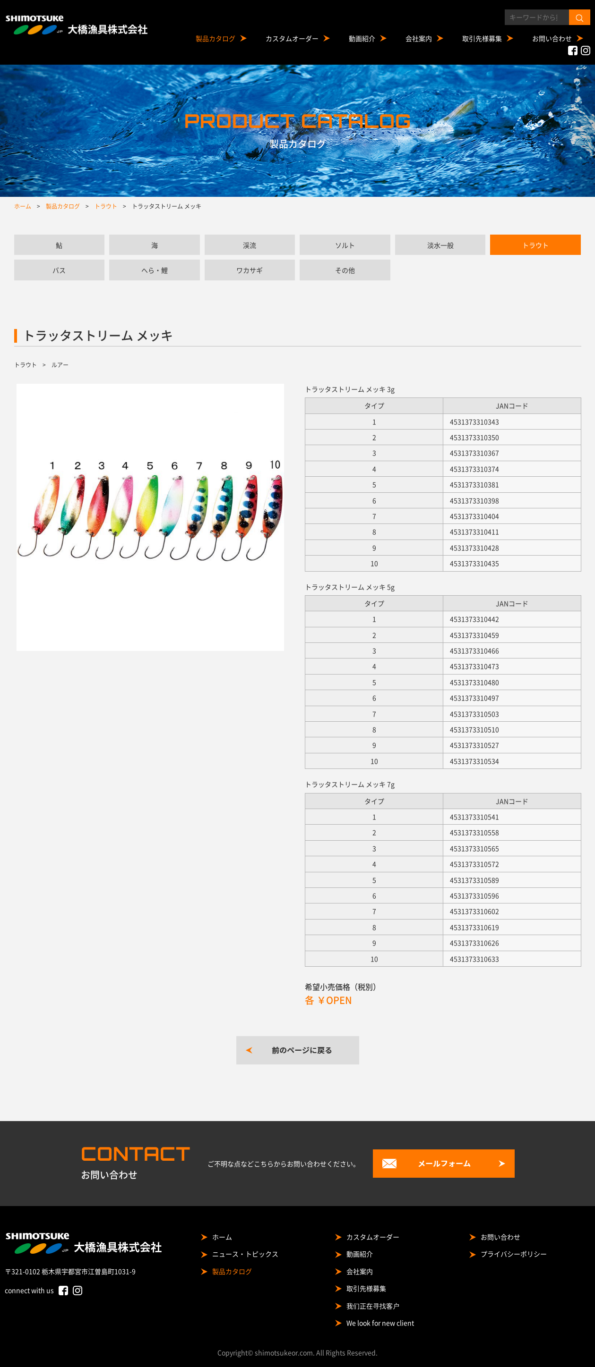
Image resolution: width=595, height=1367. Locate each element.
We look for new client (380, 1322)
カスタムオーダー (292, 38)
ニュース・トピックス (245, 1253)
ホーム (222, 1236)
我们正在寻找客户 (372, 1305)
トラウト (535, 245)
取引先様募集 (482, 38)
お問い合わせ (552, 38)
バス (59, 270)
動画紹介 (362, 38)
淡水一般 (440, 245)
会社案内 (418, 38)
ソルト (345, 245)
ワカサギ (249, 270)
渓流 (249, 245)
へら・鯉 (154, 270)
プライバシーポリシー (514, 1253)
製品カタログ (215, 38)
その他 (345, 270)
